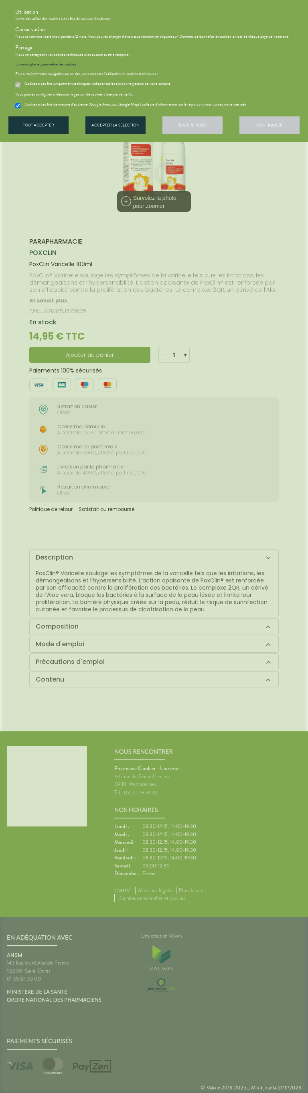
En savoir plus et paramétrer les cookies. (46, 64)
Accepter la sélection (115, 125)
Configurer (269, 125)
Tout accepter (38, 125)
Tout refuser (192, 125)
